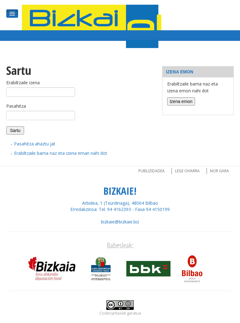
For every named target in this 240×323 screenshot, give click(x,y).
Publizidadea (151, 171)
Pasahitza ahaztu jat (34, 144)
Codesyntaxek (112, 313)
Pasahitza (16, 106)
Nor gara (219, 171)
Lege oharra (187, 171)
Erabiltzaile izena (23, 83)
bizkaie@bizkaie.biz (120, 222)
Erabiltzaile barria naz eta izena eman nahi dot (60, 153)
